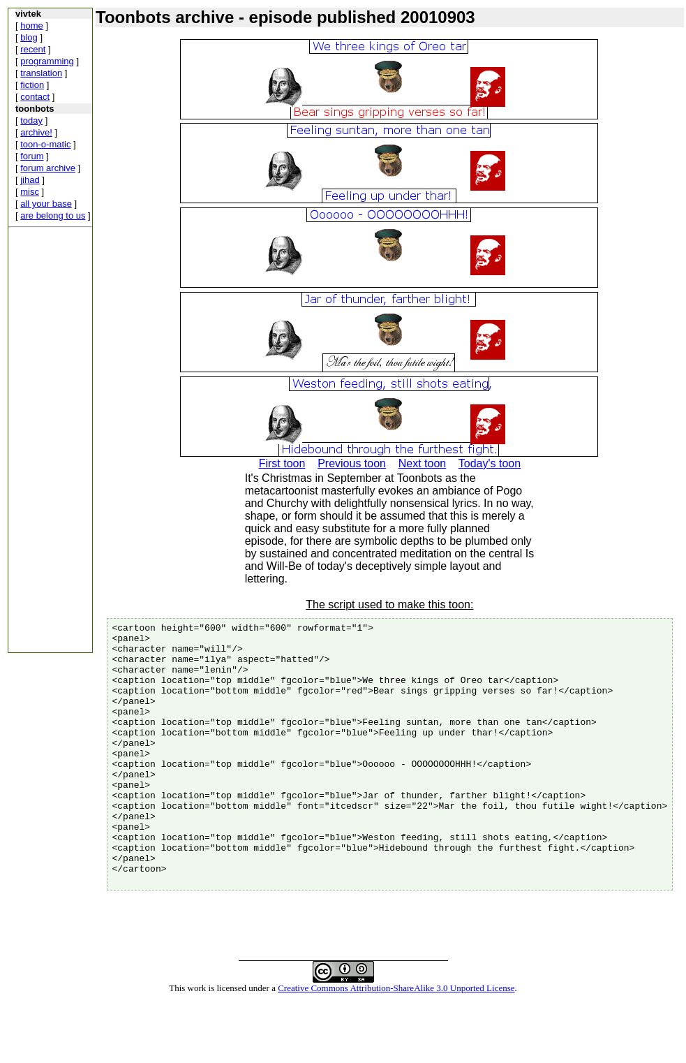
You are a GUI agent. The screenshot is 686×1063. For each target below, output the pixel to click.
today (31, 120)
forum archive (47, 168)
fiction (32, 85)
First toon (282, 463)
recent (32, 49)
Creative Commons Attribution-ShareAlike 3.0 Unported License (396, 1040)
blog (29, 37)
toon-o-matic (45, 144)
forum (31, 156)
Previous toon (352, 463)
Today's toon (489, 463)
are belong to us (52, 215)
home (31, 25)
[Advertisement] (50, 442)
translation (41, 73)
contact (35, 96)
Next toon (422, 463)
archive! (36, 132)
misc (29, 191)
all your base (46, 203)
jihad (29, 180)
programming (47, 61)
